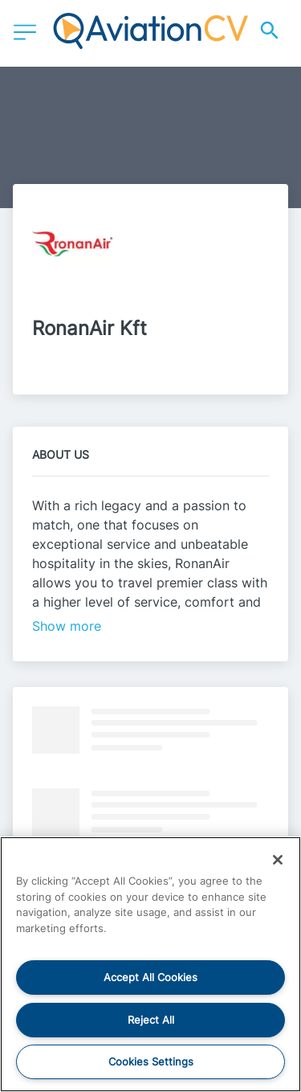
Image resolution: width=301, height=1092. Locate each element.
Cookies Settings (150, 1061)
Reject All (151, 1019)
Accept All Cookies (150, 977)
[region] (150, 964)
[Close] (277, 859)
